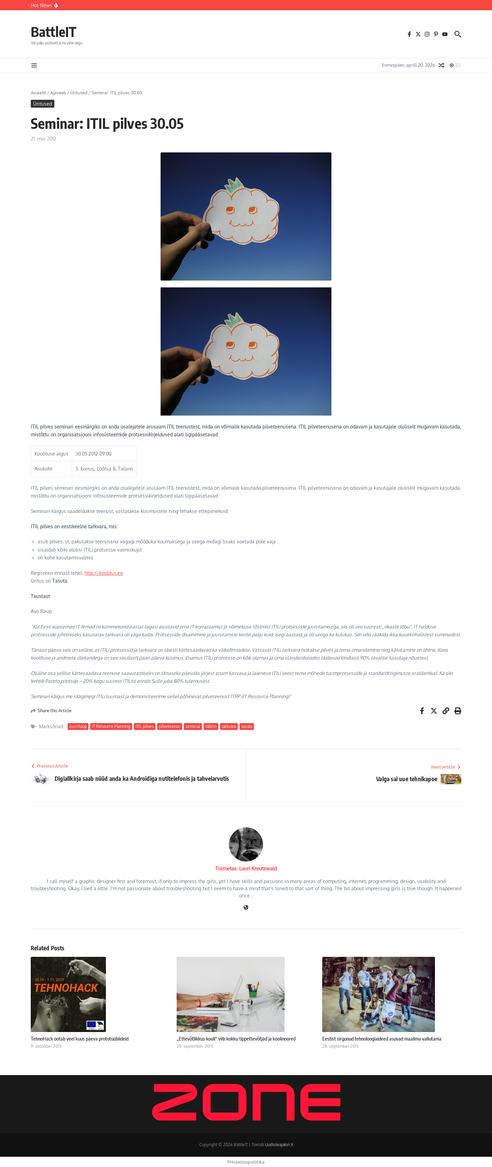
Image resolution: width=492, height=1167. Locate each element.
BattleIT (54, 31)
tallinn (211, 726)
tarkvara (229, 726)
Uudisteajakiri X (279, 1144)
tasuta (246, 726)
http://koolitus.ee (103, 573)
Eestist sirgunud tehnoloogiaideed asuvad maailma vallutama (381, 1038)
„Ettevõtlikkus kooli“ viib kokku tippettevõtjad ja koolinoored (236, 1038)
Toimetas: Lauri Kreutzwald (246, 868)
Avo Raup (78, 726)
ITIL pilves (145, 726)
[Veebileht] (246, 908)
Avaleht (38, 92)
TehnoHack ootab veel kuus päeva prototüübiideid (79, 1038)
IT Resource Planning (111, 726)
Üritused (78, 92)
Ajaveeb (58, 92)
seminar (193, 726)
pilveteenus (169, 726)
